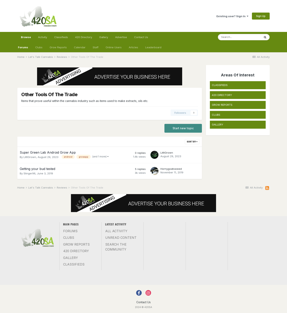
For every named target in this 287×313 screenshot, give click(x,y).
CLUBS (216, 114)
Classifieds (61, 37)
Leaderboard (153, 47)
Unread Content (121, 238)
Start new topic (183, 128)
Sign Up (260, 16)
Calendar (80, 47)
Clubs (38, 47)
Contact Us (141, 37)
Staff (95, 47)
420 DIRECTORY (222, 95)
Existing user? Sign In (232, 16)
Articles (133, 47)
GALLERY (217, 124)
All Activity (116, 231)
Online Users (114, 47)
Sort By (192, 141)
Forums (23, 47)
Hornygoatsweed (171, 168)
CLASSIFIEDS (220, 85)
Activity (42, 37)
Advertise (121, 37)
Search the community (116, 247)
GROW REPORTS (222, 104)
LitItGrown (30, 157)
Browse (26, 39)
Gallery (103, 37)
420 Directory (83, 37)
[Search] (239, 37)
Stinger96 (29, 173)
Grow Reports (58, 47)
